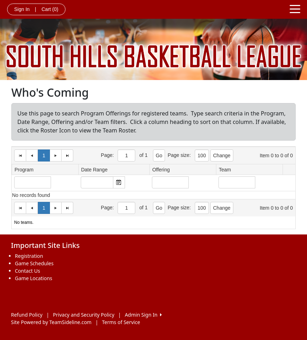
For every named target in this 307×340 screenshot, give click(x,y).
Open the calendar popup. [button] (119, 182)
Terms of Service (121, 322)
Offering (161, 169)
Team (225, 169)
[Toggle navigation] (295, 8)
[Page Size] (126, 155)
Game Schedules (34, 263)
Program (24, 169)
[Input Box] (32, 182)
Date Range (94, 169)
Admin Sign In (143, 314)
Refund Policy (26, 314)
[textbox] (97, 182)
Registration (29, 256)
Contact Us (27, 270)
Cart (49, 9)
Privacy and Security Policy (83, 314)
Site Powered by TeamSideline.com (51, 322)
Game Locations (33, 278)
